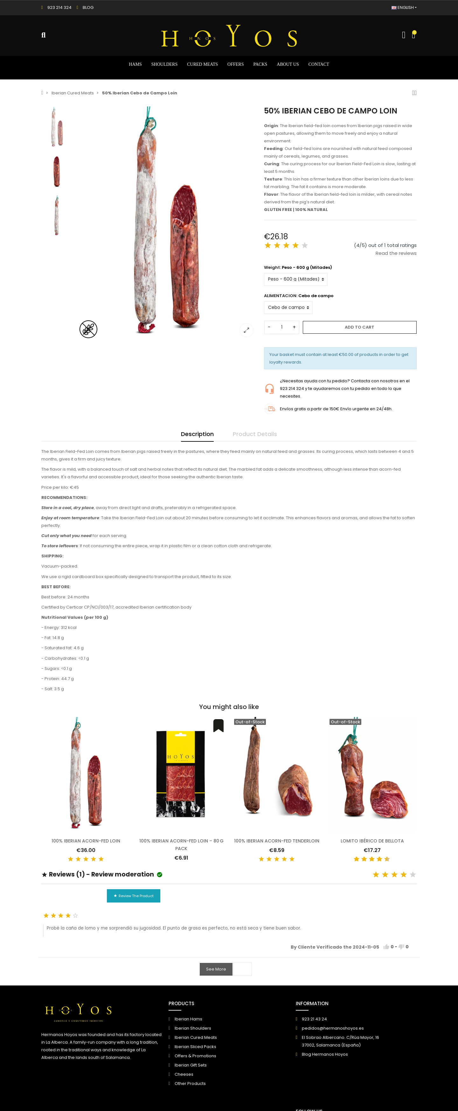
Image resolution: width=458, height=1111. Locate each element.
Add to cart (359, 327)
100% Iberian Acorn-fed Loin (86, 841)
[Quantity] (282, 327)
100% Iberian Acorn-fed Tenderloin (276, 841)
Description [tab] (197, 434)
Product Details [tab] (255, 434)
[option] (167, 223)
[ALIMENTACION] (288, 307)
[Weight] (296, 279)
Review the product (134, 896)
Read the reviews (396, 253)
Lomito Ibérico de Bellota (372, 841)
